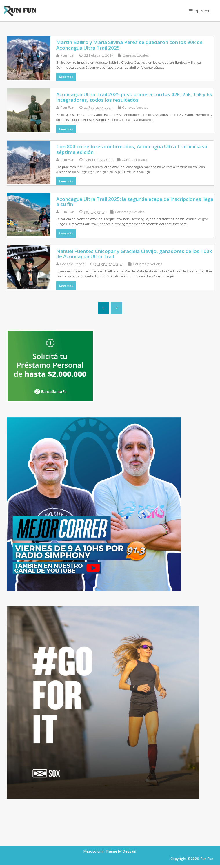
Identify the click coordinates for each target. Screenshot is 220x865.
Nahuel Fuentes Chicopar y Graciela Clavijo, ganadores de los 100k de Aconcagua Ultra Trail (134, 254)
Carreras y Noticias (129, 212)
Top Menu (199, 10)
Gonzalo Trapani (72, 264)
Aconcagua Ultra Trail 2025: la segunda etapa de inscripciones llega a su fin (134, 201)
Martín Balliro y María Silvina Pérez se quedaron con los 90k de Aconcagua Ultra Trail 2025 (129, 45)
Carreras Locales (136, 55)
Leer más (66, 76)
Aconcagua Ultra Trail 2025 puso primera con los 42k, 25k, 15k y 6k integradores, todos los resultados (134, 97)
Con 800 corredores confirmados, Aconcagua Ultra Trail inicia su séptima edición (131, 149)
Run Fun (67, 55)
